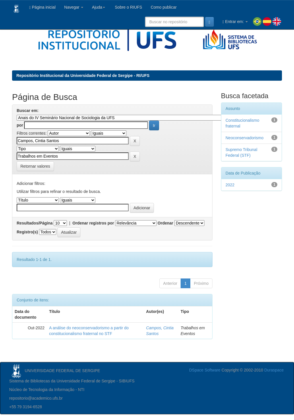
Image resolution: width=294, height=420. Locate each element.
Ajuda (98, 7)
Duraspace (274, 370)
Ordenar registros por (93, 223)
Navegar (74, 7)
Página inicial (42, 7)
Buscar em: (27, 110)
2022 (230, 185)
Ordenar (165, 223)
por (20, 125)
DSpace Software (204, 370)
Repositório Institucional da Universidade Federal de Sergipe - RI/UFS (83, 75)
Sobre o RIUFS (128, 7)
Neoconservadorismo (245, 138)
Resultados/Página (35, 223)
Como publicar (164, 7)
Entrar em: (235, 21)
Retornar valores (35, 166)
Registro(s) (27, 232)
